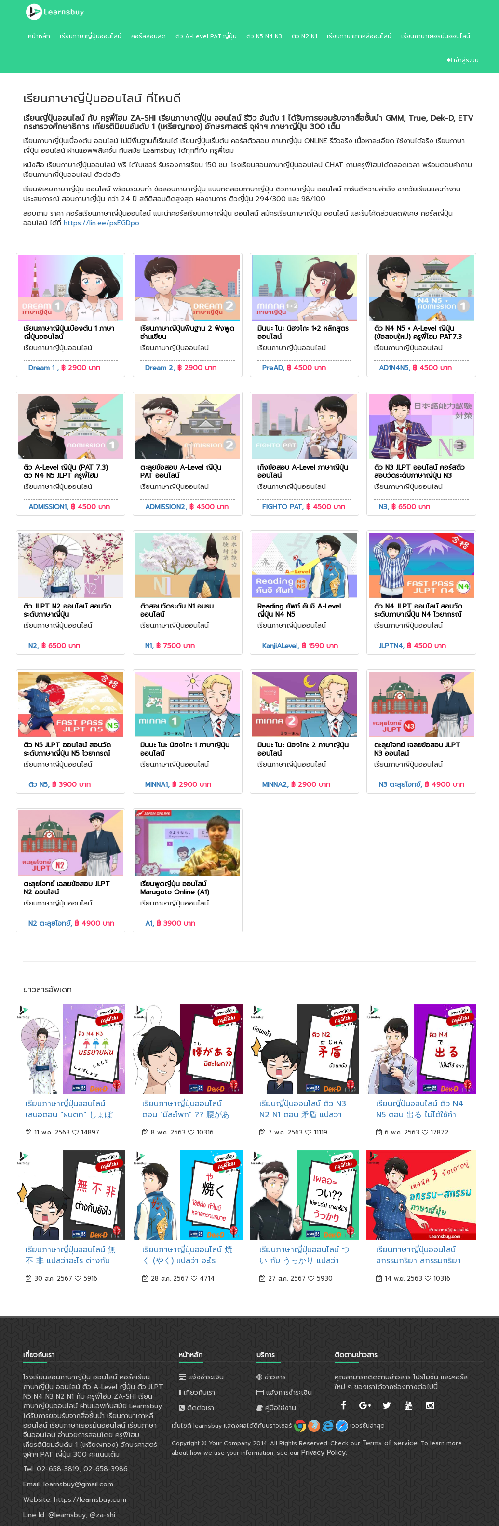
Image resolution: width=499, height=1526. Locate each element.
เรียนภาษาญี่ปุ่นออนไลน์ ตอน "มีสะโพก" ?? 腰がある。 (185, 1115)
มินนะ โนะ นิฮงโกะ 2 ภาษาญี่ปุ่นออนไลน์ (303, 749)
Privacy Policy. (324, 1452)
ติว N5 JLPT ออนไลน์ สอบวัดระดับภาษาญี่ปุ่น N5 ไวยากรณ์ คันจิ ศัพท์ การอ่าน (67, 753)
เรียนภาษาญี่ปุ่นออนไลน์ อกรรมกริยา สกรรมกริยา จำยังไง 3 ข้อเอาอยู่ (418, 1261)
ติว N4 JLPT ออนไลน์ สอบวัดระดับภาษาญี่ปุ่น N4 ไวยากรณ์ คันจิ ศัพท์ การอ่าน (418, 614)
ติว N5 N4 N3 (264, 36)
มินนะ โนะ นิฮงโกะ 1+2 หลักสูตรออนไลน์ (303, 333)
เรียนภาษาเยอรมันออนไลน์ (435, 36)
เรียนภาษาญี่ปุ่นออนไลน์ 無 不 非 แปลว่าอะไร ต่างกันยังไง (71, 1261)
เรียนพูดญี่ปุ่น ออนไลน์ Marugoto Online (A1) (174, 888)
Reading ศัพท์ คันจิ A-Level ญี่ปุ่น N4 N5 (299, 610)
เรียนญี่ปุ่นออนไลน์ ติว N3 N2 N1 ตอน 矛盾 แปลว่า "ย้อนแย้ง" (302, 1115)
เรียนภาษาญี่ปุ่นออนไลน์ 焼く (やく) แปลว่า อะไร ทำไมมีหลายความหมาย (187, 1261)
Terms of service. (390, 1443)
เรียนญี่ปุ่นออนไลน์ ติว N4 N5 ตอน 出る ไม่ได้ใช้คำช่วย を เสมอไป (419, 1115)
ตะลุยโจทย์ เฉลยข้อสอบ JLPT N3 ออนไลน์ (417, 749)
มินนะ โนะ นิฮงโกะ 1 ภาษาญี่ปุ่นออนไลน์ (184, 749)
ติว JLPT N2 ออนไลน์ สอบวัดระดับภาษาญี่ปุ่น (67, 610)
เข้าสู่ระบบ (463, 60)
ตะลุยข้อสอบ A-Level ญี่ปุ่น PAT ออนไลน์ (180, 471)
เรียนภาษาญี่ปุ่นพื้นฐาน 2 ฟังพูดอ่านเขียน (187, 333)
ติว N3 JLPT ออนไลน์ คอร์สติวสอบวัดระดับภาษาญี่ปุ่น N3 (419, 471)
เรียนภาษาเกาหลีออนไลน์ (359, 36)
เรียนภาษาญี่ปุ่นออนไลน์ (90, 36)
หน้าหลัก (39, 36)
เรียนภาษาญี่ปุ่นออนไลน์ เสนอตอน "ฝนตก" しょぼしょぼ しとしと (69, 1115)
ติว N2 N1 (304, 36)
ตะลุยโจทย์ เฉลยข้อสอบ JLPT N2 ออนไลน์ (67, 888)
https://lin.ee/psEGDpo (101, 223)
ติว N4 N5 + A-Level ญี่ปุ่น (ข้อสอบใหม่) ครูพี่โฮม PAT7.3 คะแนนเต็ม (418, 337)
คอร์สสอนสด (148, 36)
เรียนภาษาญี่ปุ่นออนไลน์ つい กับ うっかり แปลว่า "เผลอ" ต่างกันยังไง (304, 1261)
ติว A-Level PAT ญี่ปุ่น (206, 36)
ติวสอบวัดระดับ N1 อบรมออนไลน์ (177, 610)
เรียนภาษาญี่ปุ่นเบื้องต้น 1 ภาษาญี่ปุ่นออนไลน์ (69, 333)
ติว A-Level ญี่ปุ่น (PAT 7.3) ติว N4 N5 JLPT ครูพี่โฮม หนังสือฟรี (66, 475)
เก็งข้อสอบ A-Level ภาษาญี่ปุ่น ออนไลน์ (302, 471)
